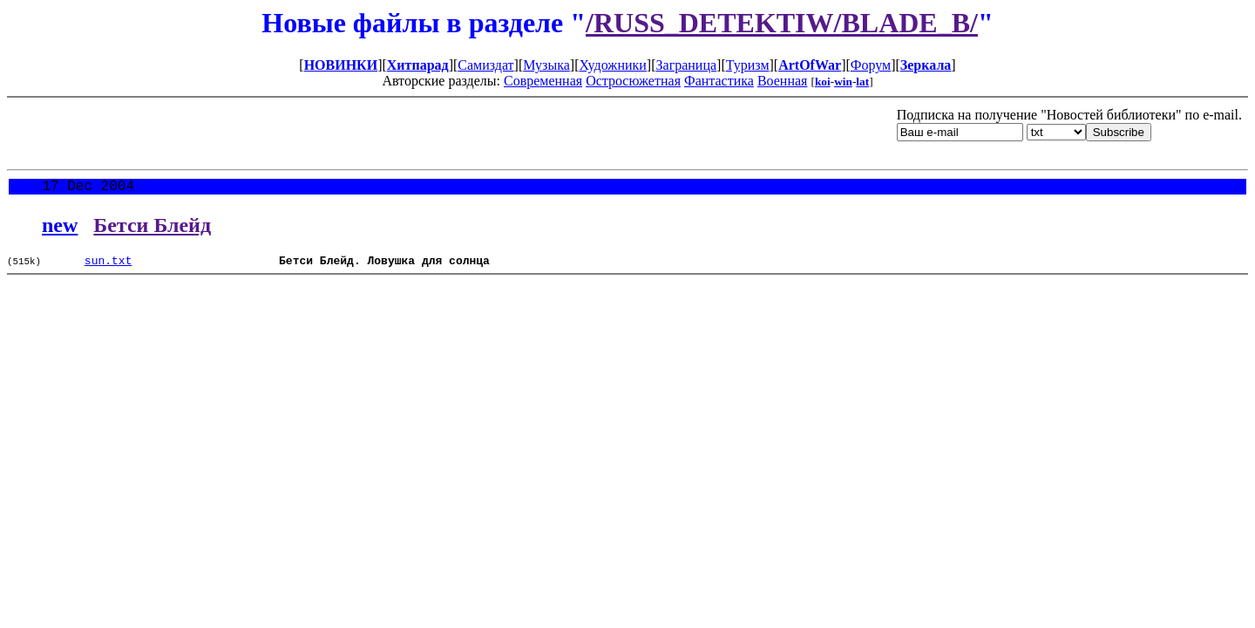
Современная (543, 80)
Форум (871, 65)
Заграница (686, 65)
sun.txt (108, 266)
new (60, 228)
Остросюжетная (633, 80)
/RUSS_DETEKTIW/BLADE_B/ (782, 22)
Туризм (748, 65)
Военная (782, 80)
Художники (612, 65)
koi (823, 81)
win (843, 81)
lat (862, 81)
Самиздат (485, 65)
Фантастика (719, 80)
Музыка (546, 65)
